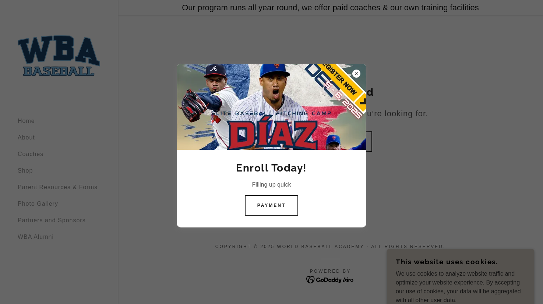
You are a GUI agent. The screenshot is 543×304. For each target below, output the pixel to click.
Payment (271, 205)
